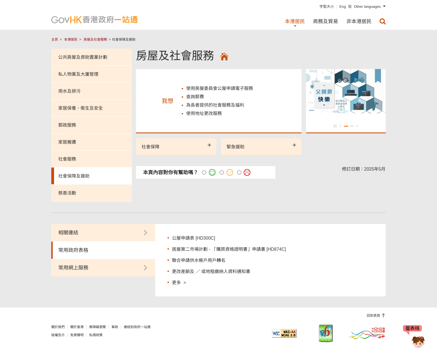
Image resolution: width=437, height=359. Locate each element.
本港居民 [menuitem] (295, 21)
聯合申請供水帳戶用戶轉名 (198, 260)
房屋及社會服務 (95, 39)
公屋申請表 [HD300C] (193, 238)
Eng (342, 6)
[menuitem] (383, 21)
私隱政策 (96, 335)
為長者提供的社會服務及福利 (215, 105)
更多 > (179, 282)
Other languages (367, 6)
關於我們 (58, 327)
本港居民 (70, 39)
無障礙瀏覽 (97, 327)
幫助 (114, 327)
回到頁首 (374, 316)
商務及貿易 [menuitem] (325, 21)
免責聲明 (77, 335)
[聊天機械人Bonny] (414, 338)
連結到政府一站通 (137, 327)
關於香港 (77, 327)
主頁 (54, 39)
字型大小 (326, 6)
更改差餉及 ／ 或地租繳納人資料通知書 (211, 271)
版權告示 (58, 335)
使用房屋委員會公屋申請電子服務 (219, 88)
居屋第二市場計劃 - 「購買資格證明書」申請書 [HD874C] (229, 249)
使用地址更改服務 (204, 113)
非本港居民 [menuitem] (359, 21)
